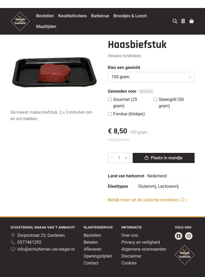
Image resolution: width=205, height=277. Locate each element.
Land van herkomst (126, 175)
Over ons (129, 235)
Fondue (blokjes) (129, 113)
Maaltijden (59, 26)
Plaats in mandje (163, 157)
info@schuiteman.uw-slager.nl (42, 249)
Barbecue (113, 15)
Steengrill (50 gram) (171, 102)
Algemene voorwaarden (143, 249)
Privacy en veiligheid (140, 242)
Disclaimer (131, 256)
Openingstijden (98, 256)
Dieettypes (118, 186)
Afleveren (92, 249)
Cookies (129, 263)
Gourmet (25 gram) (125, 102)
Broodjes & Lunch (142, 15)
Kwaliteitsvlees (85, 15)
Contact (91, 263)
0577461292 (25, 242)
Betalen (91, 242)
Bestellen (57, 15)
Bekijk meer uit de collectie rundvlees (146, 199)
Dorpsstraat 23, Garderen (37, 235)
